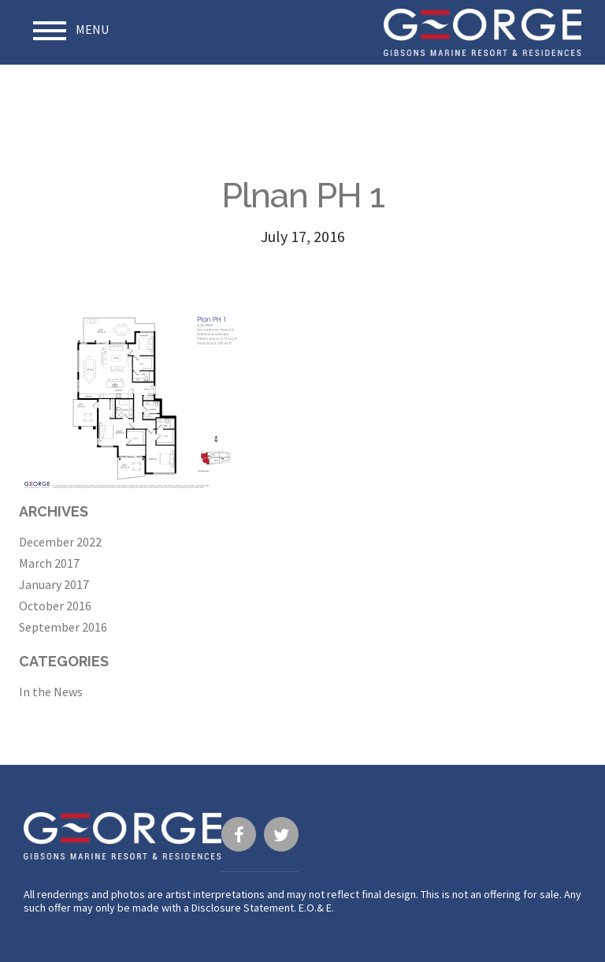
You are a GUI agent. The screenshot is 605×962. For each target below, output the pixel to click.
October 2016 (55, 605)
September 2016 (63, 627)
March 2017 (49, 563)
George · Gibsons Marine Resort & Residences (482, 32)
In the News (51, 691)
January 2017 (54, 584)
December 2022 (60, 542)
